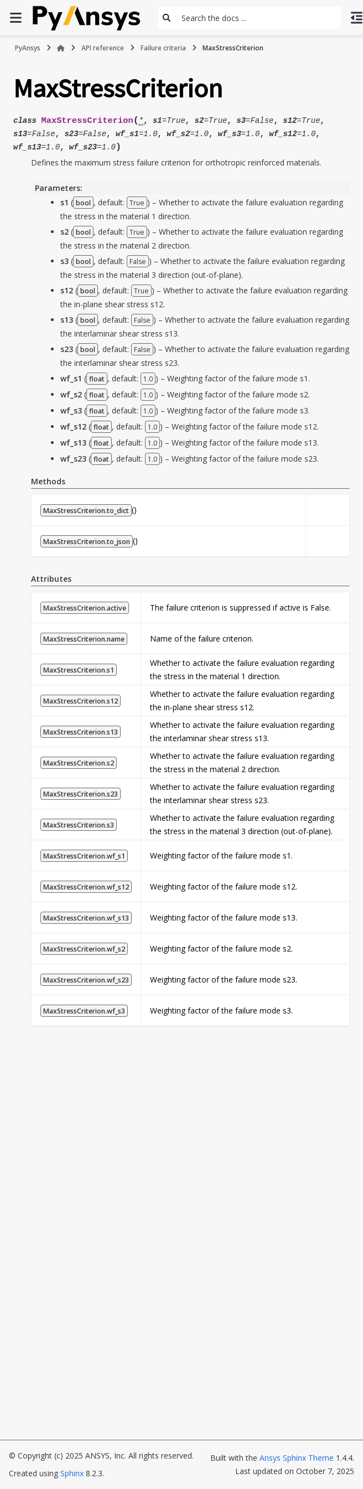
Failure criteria (163, 48)
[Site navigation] (15, 17)
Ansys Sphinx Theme (297, 1457)
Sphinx (72, 1473)
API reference (102, 48)
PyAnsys (27, 48)
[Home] (61, 48)
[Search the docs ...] (258, 18)
